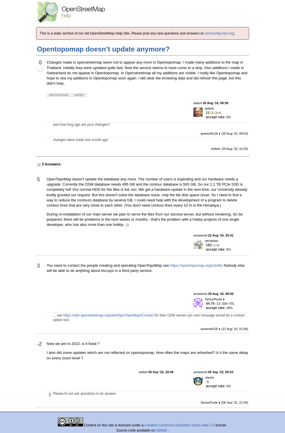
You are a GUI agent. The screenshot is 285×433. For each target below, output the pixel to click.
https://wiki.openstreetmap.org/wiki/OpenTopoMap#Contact (108, 315)
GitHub (162, 430)
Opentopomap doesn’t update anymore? (103, 49)
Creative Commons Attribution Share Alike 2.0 (179, 425)
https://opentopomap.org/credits (196, 265)
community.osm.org (219, 33)
